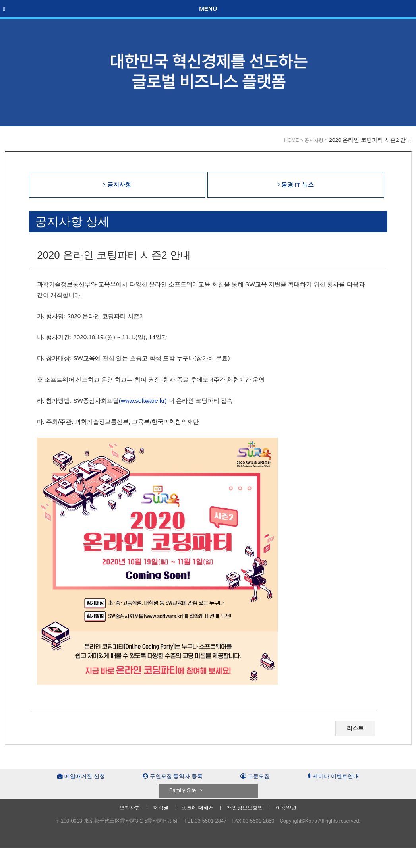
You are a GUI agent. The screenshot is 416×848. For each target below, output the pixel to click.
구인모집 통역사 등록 (173, 776)
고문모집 (255, 776)
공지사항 (313, 140)
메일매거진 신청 (81, 776)
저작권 (160, 808)
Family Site (186, 790)
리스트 (355, 728)
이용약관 (286, 808)
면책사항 (130, 808)
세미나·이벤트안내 (333, 776)
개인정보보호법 (245, 808)
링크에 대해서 (198, 808)
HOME (291, 140)
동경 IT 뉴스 (296, 184)
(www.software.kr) (143, 400)
